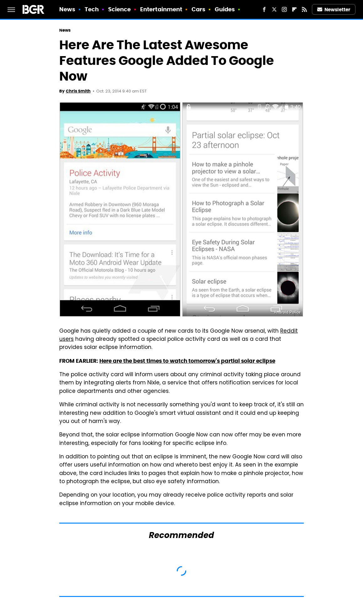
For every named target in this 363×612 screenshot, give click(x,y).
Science (119, 9)
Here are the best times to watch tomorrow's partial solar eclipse (187, 360)
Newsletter (333, 10)
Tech (92, 9)
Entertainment (161, 9)
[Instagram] (284, 9)
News (67, 9)
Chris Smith (78, 91)
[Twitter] (274, 9)
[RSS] (304, 9)
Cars (198, 9)
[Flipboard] (294, 9)
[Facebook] (264, 9)
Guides (225, 9)
